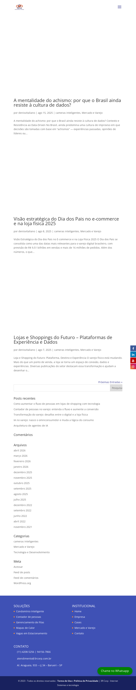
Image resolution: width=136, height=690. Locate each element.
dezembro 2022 (23, 505)
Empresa (80, 616)
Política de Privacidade (86, 680)
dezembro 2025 (23, 472)
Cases (78, 622)
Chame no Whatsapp (115, 671)
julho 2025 (20, 499)
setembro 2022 (22, 510)
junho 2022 (20, 516)
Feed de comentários (26, 577)
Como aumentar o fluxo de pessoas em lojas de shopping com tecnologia (57, 403)
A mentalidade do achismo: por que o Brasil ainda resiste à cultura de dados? (67, 102)
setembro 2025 (22, 488)
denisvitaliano (26, 112)
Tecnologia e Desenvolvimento (32, 552)
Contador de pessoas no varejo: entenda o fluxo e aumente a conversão (56, 409)
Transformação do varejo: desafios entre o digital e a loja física (51, 414)
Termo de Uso (64, 680)
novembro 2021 (23, 527)
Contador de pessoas (28, 616)
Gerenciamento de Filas (30, 622)
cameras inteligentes (68, 112)
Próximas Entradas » (110, 382)
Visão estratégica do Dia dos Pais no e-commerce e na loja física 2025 (66, 221)
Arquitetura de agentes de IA (31, 425)
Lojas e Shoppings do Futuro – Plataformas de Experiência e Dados (63, 339)
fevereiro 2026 (22, 461)
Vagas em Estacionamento (31, 633)
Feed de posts (22, 572)
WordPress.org (22, 583)
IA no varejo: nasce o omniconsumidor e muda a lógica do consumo (54, 420)
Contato (79, 633)
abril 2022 (20, 521)
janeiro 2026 (21, 466)
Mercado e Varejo (92, 112)
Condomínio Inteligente (30, 611)
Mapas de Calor (25, 627)
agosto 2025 (21, 494)
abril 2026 (20, 450)
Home (78, 611)
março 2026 (20, 455)
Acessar (18, 566)
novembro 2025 (23, 477)
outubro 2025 (22, 483)
